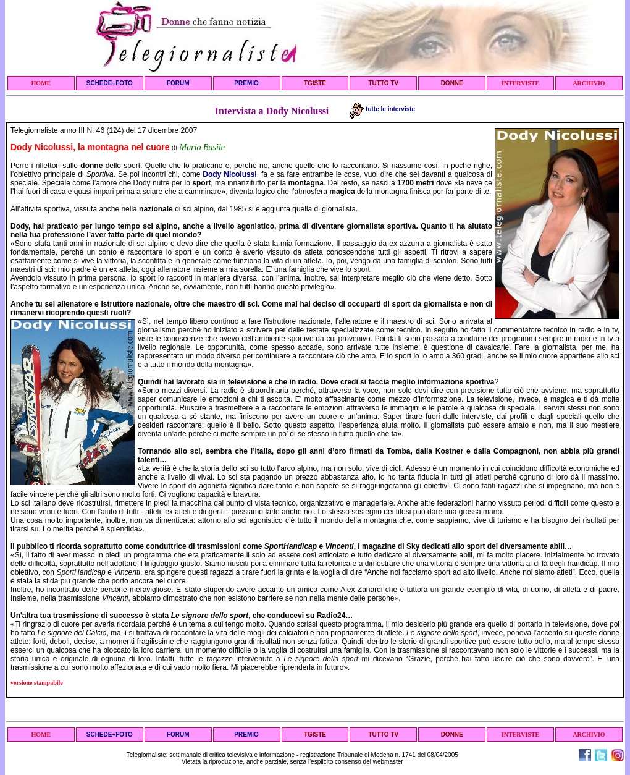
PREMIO (246, 83)
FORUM (178, 83)
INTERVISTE (520, 83)
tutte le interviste (382, 109)
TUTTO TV (383, 83)
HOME (41, 83)
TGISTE (315, 83)
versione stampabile (36, 682)
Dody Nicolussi (229, 174)
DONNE (452, 83)
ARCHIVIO (589, 83)
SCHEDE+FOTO (109, 83)
